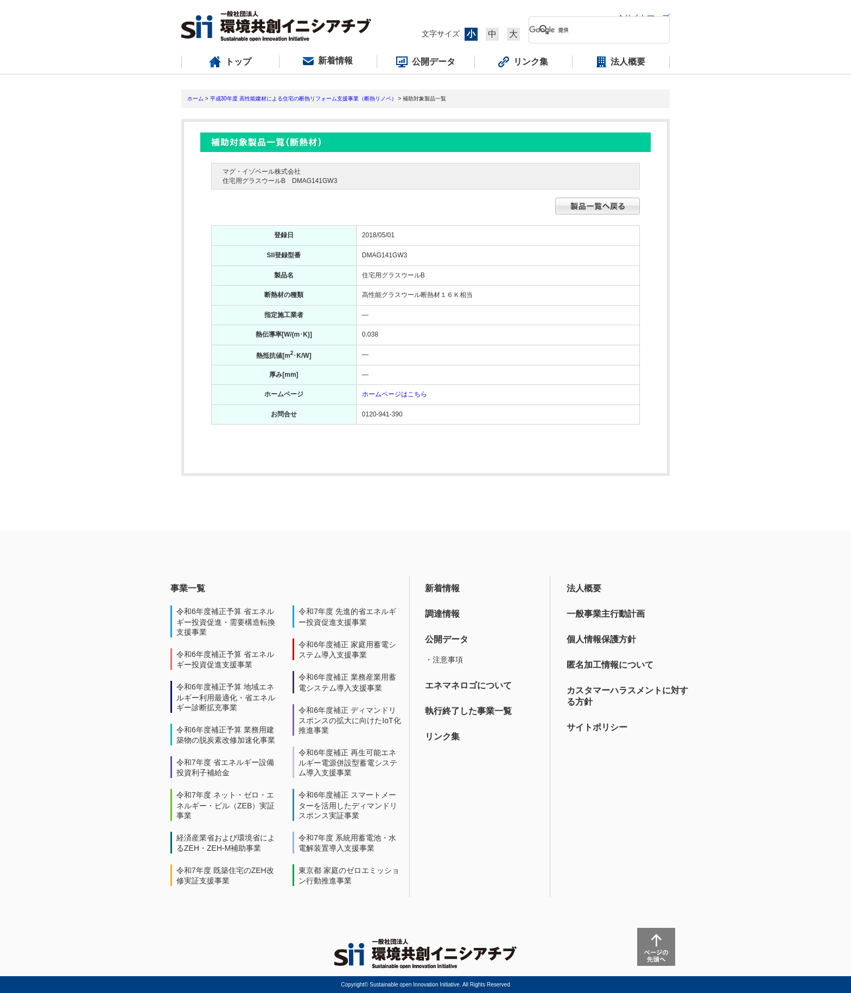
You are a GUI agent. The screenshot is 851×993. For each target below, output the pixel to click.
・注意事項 (444, 659)
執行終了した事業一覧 (468, 711)
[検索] (590, 30)
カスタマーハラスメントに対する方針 (627, 696)
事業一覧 (187, 588)
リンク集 (442, 736)
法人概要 (584, 588)
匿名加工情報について (610, 664)
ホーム (195, 99)
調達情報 (442, 613)
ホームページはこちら (394, 394)
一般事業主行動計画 (606, 613)
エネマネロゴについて (468, 685)
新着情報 (442, 588)
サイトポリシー (597, 727)
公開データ (446, 639)
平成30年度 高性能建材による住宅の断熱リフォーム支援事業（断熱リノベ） (303, 99)
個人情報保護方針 (601, 639)
